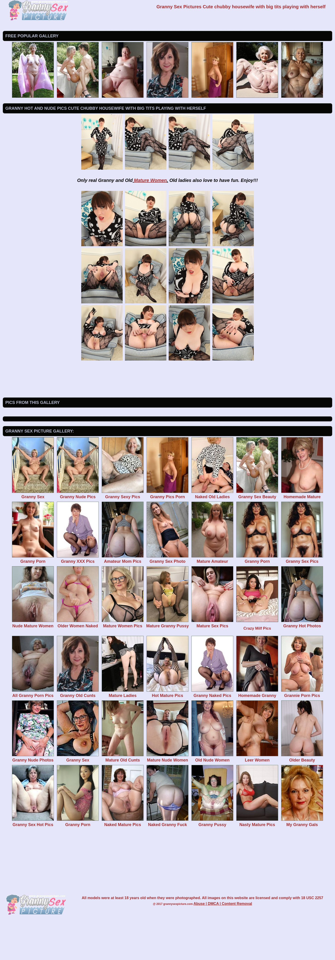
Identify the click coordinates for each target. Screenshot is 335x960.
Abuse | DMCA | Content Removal (222, 942)
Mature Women (150, 180)
